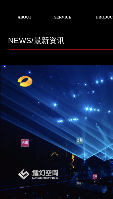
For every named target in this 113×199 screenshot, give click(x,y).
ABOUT (25, 17)
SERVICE (62, 17)
